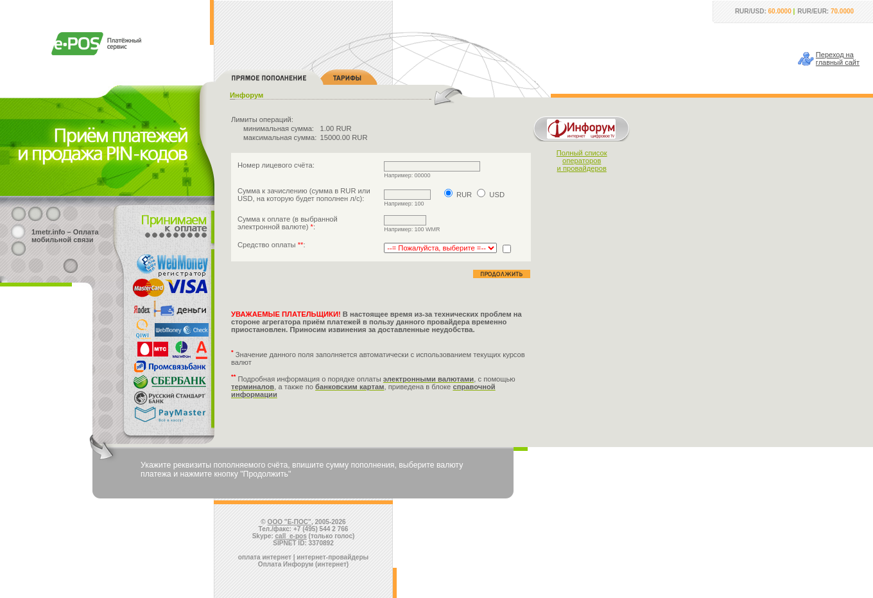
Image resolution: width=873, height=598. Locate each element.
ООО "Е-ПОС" (289, 521)
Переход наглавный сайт (838, 58)
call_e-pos (291, 536)
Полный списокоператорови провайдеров (582, 160)
